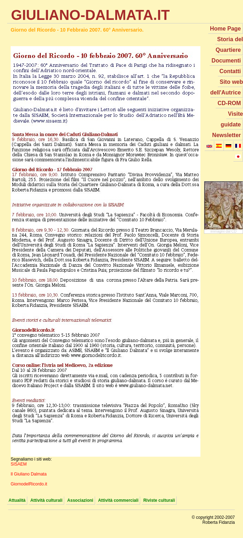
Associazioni (80, 500)
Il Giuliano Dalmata (28, 474)
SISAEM (19, 464)
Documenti (226, 61)
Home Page (225, 29)
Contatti (230, 71)
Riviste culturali (159, 500)
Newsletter (226, 135)
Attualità (17, 500)
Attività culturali (46, 500)
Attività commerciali (118, 500)
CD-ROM (229, 103)
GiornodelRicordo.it (29, 484)
